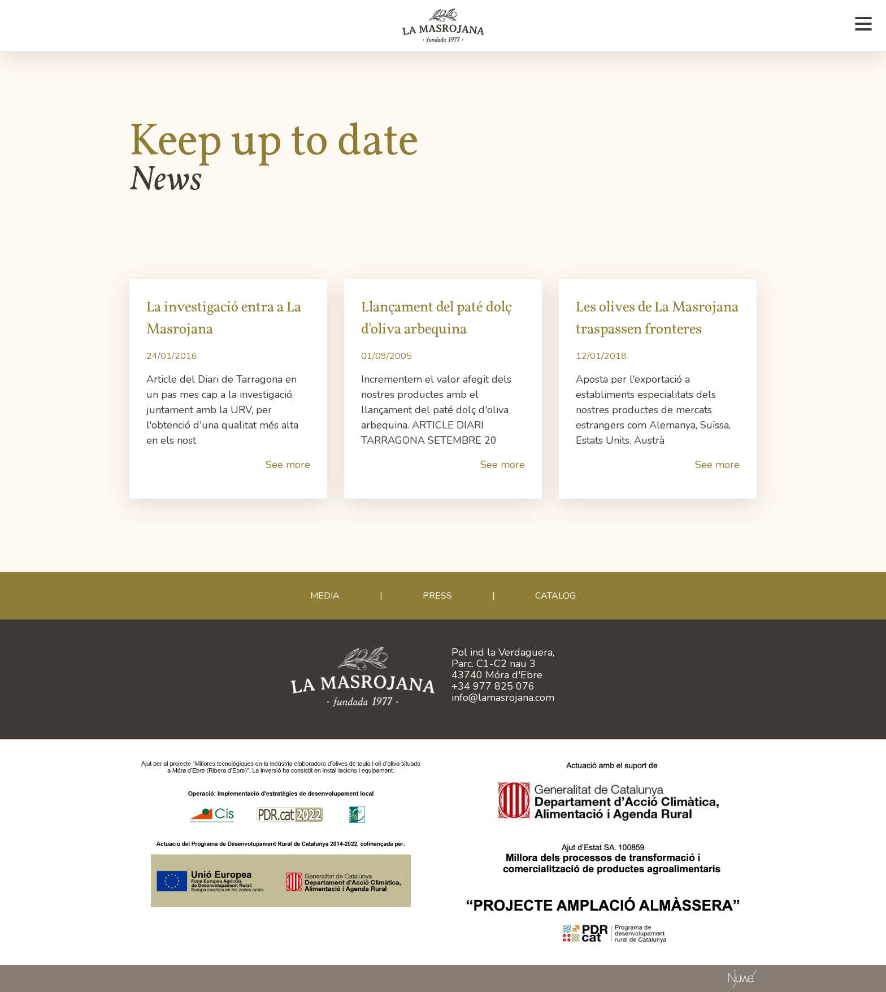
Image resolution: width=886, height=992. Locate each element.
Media (325, 596)
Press (437, 596)
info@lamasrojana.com (502, 697)
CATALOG (555, 596)
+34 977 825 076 (493, 686)
